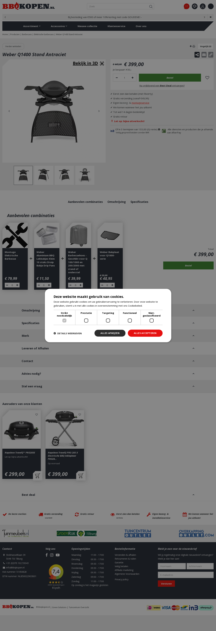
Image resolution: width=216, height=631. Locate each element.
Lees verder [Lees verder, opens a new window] (149, 305)
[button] (68, 333)
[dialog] (108, 315)
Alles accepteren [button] (145, 333)
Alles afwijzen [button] (109, 333)
